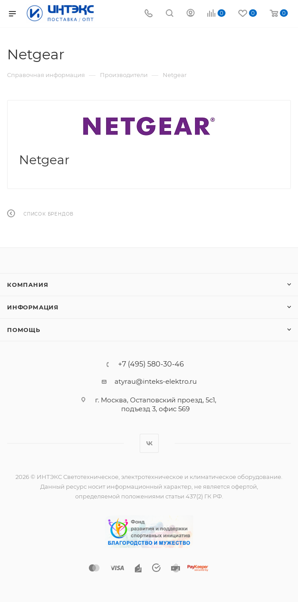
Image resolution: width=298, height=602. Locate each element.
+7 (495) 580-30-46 (151, 364)
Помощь (23, 329)
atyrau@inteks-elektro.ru (156, 381)
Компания (27, 284)
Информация (33, 307)
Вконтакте (149, 443)
